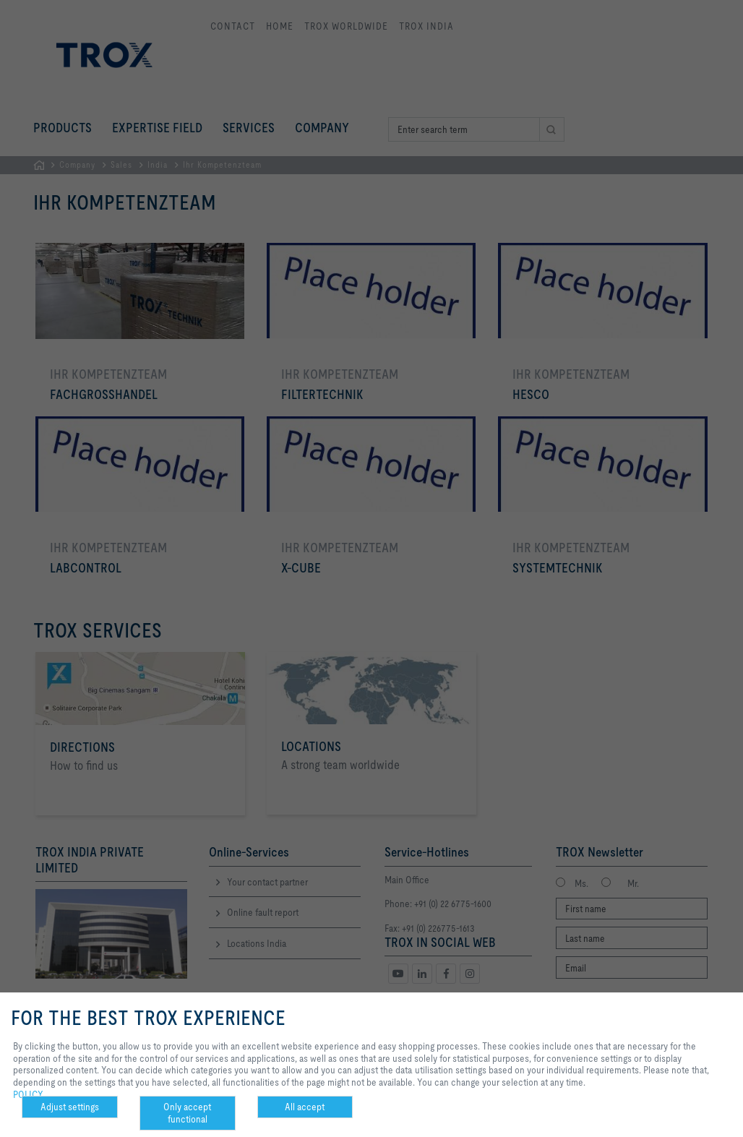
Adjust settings (69, 1106)
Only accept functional (187, 1113)
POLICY (28, 1094)
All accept (305, 1106)
